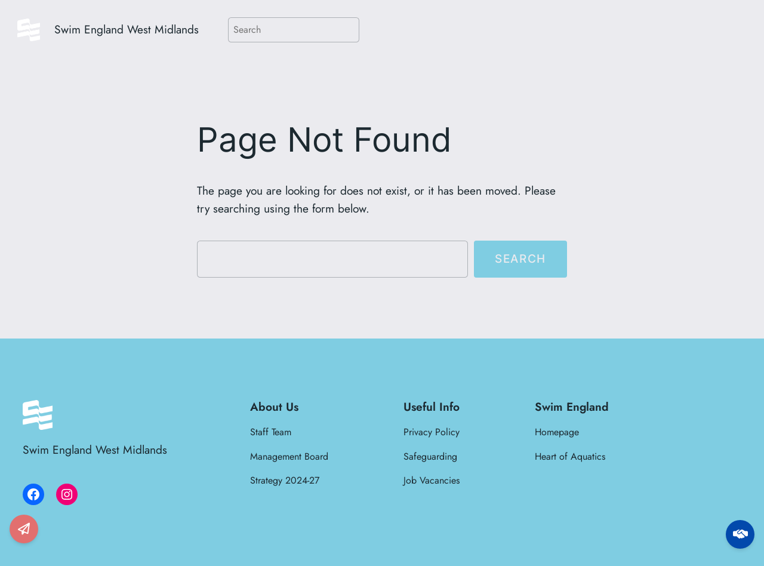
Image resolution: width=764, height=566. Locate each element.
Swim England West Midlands (126, 29)
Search (520, 258)
